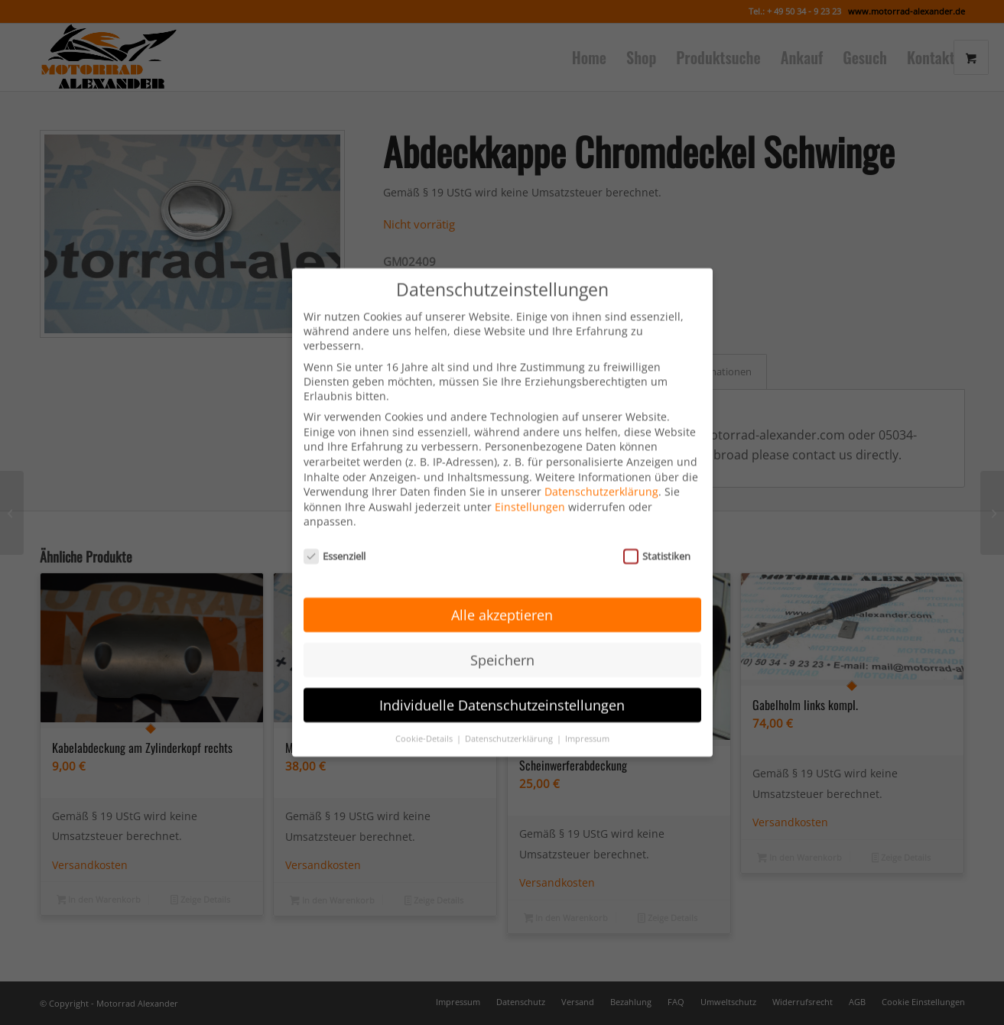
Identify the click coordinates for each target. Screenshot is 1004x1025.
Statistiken (657, 533)
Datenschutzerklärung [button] (510, 715)
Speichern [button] (502, 637)
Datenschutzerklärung (601, 469)
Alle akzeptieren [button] (502, 592)
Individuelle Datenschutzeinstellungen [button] (502, 682)
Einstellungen (530, 484)
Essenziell (335, 533)
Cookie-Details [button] (425, 715)
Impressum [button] (587, 715)
